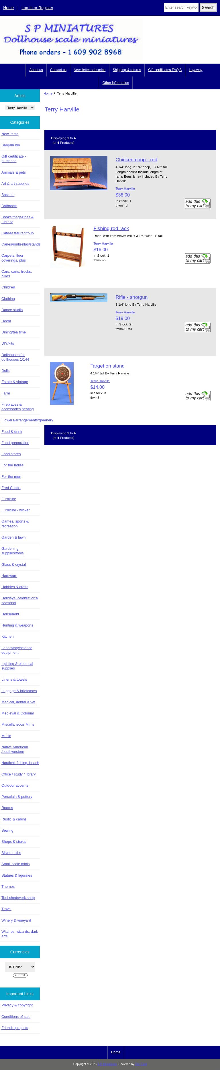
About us (36, 70)
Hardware (9, 576)
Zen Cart (141, 1064)
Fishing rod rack (111, 228)
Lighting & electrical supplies (17, 665)
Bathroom (9, 206)
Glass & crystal (13, 564)
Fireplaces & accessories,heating (17, 406)
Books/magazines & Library (17, 219)
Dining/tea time (13, 332)
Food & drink (11, 431)
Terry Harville (125, 188)
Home (8, 7)
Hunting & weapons (17, 625)
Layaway (195, 70)
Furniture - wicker (15, 510)
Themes (8, 886)
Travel (6, 909)
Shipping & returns (127, 70)
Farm (5, 393)
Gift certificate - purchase (13, 158)
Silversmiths (11, 853)
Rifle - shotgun (131, 297)
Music (6, 736)
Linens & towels (14, 679)
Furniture (8, 499)
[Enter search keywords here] (181, 7)
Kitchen (7, 636)
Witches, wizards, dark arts (19, 933)
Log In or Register (37, 7)
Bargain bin (10, 145)
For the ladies (12, 465)
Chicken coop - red (136, 159)
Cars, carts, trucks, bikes (16, 273)
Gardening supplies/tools (12, 550)
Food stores (11, 454)
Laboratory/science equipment (16, 650)
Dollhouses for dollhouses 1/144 (15, 357)
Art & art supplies (15, 183)
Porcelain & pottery (16, 796)
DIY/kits (7, 343)
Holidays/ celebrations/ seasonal (19, 600)
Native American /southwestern (14, 749)
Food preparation (15, 443)
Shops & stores (13, 841)
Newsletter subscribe (89, 70)
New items (10, 134)
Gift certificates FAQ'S (165, 70)
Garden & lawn (13, 537)
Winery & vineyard (16, 920)
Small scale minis (15, 864)
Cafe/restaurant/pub (17, 233)
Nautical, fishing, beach (20, 763)
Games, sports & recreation (15, 523)
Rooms (7, 808)
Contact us (58, 70)
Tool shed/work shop (18, 898)
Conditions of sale (15, 1016)
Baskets (7, 195)
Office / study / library (18, 774)
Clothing (8, 299)
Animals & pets (13, 172)
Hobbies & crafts (14, 587)
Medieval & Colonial (17, 713)
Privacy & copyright (17, 1005)
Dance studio (12, 310)
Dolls (5, 370)
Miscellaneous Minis (17, 724)
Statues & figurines (16, 875)
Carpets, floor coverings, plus (13, 257)
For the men (11, 476)
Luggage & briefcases (19, 691)
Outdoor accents (14, 785)
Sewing (7, 830)
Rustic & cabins (14, 819)
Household (10, 614)
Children (8, 287)
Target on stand (107, 366)
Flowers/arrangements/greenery (20, 420)
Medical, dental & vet (18, 702)
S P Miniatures (107, 1064)
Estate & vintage (14, 382)
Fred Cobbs (11, 488)
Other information (116, 83)
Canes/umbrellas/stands (20, 244)
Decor (6, 321)
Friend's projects (14, 1028)
